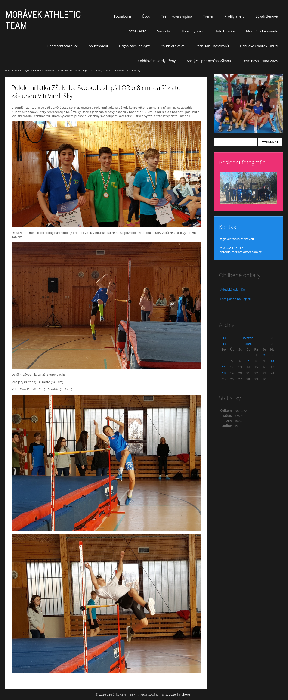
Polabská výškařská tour (27, 70)
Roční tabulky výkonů (212, 45)
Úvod (146, 16)
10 (272, 361)
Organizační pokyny (134, 45)
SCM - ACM (137, 31)
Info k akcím (225, 31)
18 (224, 373)
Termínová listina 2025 (260, 60)
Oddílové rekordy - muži (259, 45)
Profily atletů (235, 16)
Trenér (208, 16)
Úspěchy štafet (193, 31)
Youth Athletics (172, 45)
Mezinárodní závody (262, 31)
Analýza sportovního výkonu (209, 60)
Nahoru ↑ (185, 694)
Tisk (132, 694)
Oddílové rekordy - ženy (157, 60)
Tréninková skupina (176, 16)
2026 (248, 344)
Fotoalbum (122, 16)
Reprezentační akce (62, 45)
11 (224, 367)
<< (224, 338)
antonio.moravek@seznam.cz (241, 252)
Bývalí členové (267, 16)
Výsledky (164, 31)
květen (248, 338)
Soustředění (98, 45)
